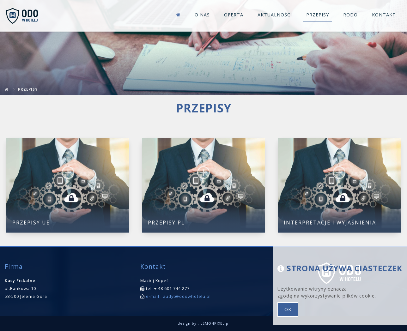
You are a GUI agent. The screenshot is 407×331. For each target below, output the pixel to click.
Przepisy (28, 89)
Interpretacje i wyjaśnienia (330, 223)
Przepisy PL (166, 223)
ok (287, 309)
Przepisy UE (31, 223)
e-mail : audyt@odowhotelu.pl (178, 296)
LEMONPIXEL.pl (215, 323)
